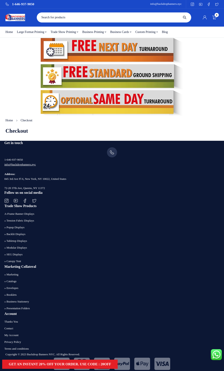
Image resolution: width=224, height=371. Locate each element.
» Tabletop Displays (15, 240)
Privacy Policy (12, 342)
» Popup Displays (14, 227)
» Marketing (11, 274)
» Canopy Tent (12, 261)
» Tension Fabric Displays (19, 220)
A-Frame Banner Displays (19, 213)
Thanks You (11, 321)
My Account (11, 335)
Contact (8, 328)
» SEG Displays (13, 254)
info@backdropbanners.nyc (166, 3)
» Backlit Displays (14, 234)
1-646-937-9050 (23, 4)
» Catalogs (10, 281)
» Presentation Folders (17, 308)
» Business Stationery (16, 301)
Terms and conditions (16, 348)
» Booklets (10, 294)
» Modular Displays (15, 247)
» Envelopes (11, 288)
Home (9, 120)
